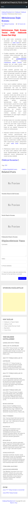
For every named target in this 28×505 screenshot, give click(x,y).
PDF (6, 165)
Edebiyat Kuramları (9, 24)
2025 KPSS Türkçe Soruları (10, 493)
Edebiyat (17, 12)
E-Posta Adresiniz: (7, 265)
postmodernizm (21, 59)
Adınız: (3, 258)
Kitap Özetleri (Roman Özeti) (12, 326)
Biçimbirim (7, 328)
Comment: (4, 244)
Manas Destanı (8, 403)
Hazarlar (6, 426)
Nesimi (23, 169)
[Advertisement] (14, 302)
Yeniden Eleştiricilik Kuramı (10, 169)
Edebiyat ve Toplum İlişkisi (11, 322)
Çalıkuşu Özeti (8, 324)
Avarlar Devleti (8, 452)
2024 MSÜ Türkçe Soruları (12, 390)
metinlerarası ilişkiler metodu (13, 62)
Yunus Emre (7, 330)
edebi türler (15, 42)
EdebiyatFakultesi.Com (14, 2)
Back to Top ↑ (14, 503)
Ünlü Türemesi (8, 416)
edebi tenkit (14, 143)
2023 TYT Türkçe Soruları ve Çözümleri (13, 490)
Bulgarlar (6, 440)
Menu (2, 6)
